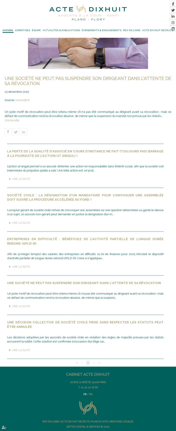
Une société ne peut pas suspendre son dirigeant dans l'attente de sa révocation (84, 283)
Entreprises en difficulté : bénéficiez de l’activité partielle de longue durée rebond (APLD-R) (85, 241)
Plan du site (100, 421)
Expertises (22, 30)
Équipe (36, 30)
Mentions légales (121, 421)
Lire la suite (12, 120)
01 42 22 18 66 (89, 387)
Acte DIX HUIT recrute (157, 30)
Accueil (8, 30)
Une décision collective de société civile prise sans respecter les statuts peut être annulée (85, 324)
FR (85, 394)
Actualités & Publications (61, 30)
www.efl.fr (23, 100)
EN (90, 394)
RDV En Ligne (132, 30)
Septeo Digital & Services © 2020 (88, 426)
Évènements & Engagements (102, 30)
